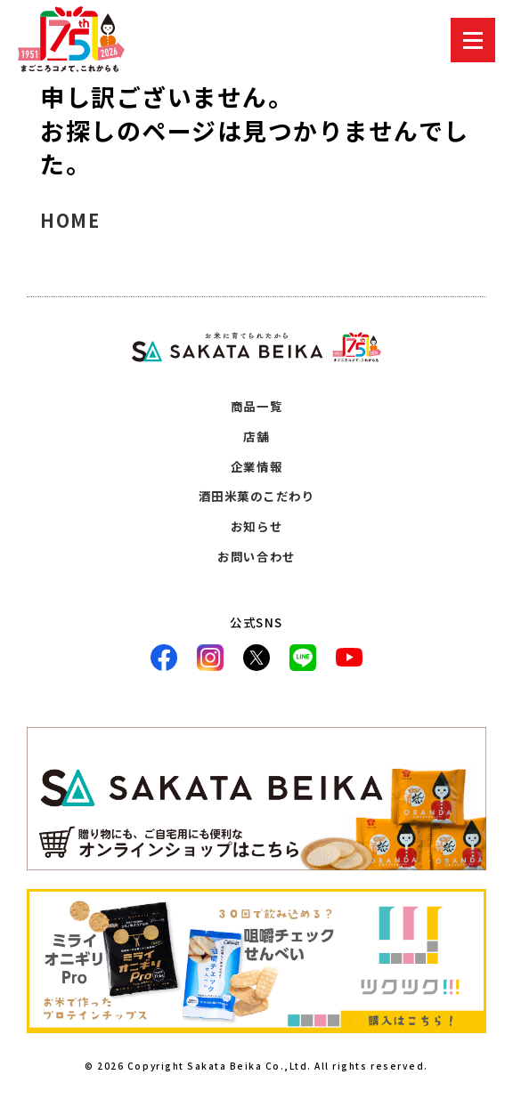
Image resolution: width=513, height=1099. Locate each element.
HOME (70, 220)
